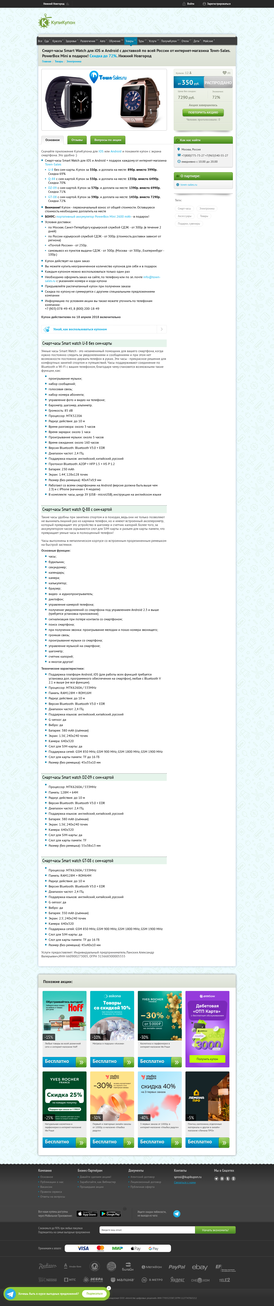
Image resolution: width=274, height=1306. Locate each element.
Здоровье (72, 41)
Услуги (154, 41)
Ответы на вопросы (52, 1196)
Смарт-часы (184, 208)
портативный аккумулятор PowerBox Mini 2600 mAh (93, 216)
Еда (47, 41)
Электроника (206, 208)
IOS (101, 151)
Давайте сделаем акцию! (95, 1177)
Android (116, 151)
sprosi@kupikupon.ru (188, 1177)
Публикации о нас (52, 1182)
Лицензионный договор (145, 1182)
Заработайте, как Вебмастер (98, 1182)
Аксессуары (185, 216)
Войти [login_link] (190, 4)
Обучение (116, 41)
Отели (186, 41)
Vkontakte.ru (222, 1178)
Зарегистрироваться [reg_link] (219, 4)
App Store (87, 1213)
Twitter (228, 1178)
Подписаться (95, 1293)
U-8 (50, 170)
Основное (52, 140)
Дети (197, 41)
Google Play (110, 1213)
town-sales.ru (189, 184)
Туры (142, 41)
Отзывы (77, 140)
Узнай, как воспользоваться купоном (80, 329)
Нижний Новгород (53, 4)
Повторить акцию (203, 112)
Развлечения (89, 41)
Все (40, 41)
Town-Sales (53, 164)
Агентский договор (142, 1177)
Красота (58, 41)
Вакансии (46, 1187)
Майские (209, 41)
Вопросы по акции (107, 140)
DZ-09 (52, 188)
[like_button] (225, 73)
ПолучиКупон (170, 41)
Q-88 (51, 179)
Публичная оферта (142, 1187)
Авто (103, 41)
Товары (130, 41)
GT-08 (52, 197)
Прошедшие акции (92, 1187)
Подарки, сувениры (189, 223)
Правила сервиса (51, 1192)
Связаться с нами (185, 1182)
